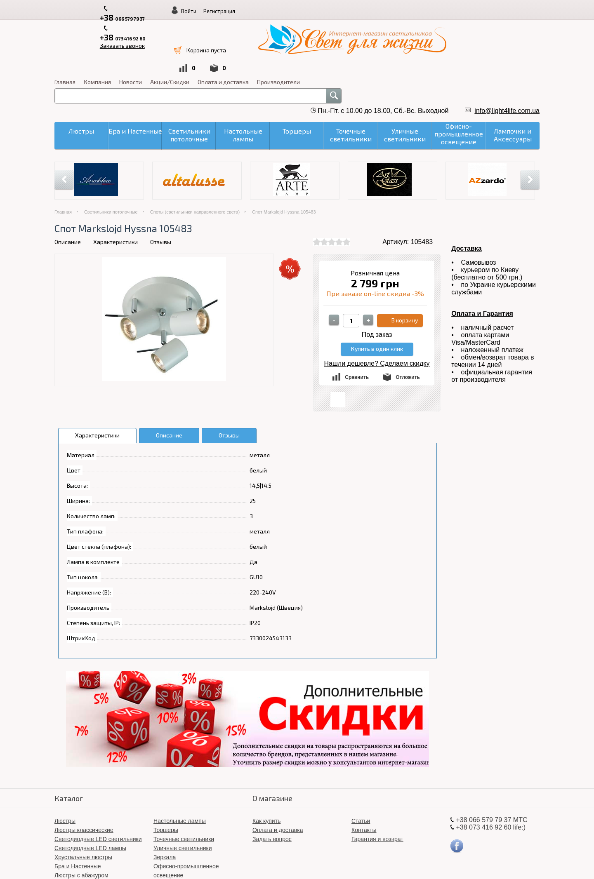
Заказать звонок (243, 8)
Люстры (64, 767)
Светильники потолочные (111, 158)
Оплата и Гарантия (482, 259)
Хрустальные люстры (83, 803)
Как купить (266, 767)
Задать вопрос (272, 785)
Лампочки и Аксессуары (185, 840)
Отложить (408, 324)
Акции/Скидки (367, 28)
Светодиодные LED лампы (90, 794)
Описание (67, 188)
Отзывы (160, 188)
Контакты (363, 776)
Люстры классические (83, 776)
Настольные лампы (179, 767)
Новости (328, 28)
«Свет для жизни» (348, 862)
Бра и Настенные (77, 812)
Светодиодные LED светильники (97, 785)
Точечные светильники (183, 785)
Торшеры (165, 776)
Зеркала (164, 803)
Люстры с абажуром (81, 821)
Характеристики (115, 188)
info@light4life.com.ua (507, 57)
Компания (295, 28)
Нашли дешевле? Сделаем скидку (377, 309)
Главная (262, 28)
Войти (456, 11)
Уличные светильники (182, 794)
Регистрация (487, 11)
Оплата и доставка (421, 28)
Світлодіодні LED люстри (187, 830)
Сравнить (357, 324)
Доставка (466, 194)
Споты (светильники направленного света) (195, 158)
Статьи (360, 767)
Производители (476, 28)
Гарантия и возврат (377, 785)
